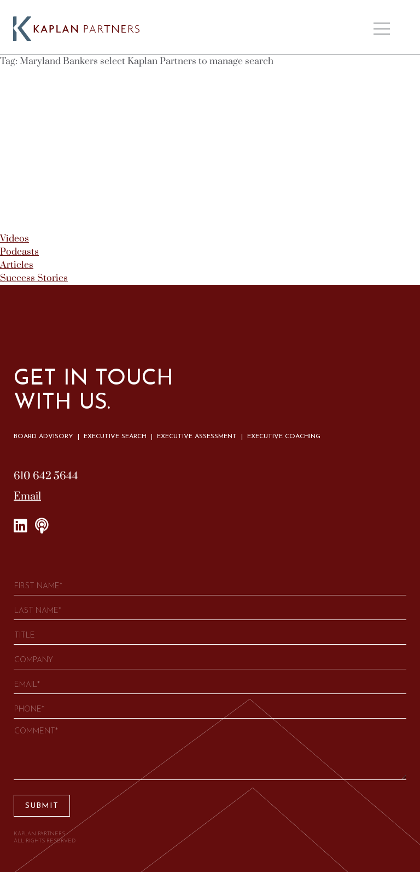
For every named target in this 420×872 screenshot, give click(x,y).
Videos (14, 239)
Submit (42, 806)
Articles (16, 265)
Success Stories (34, 278)
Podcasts (19, 252)
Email (27, 496)
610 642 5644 (46, 476)
